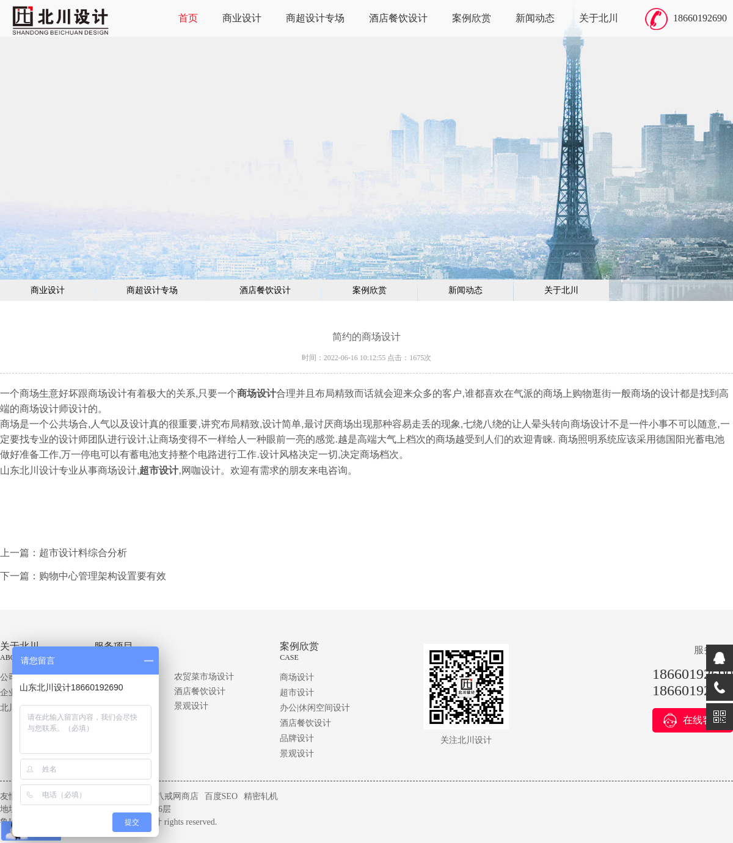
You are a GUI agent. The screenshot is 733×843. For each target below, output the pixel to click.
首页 (188, 18)
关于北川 (598, 18)
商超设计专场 (315, 18)
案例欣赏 (471, 18)
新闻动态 (535, 18)
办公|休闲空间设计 (315, 707)
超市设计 (297, 692)
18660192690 (700, 18)
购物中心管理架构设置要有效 (102, 576)
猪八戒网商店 (173, 796)
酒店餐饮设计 (398, 18)
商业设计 (241, 18)
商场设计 (297, 677)
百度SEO (221, 796)
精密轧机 (261, 796)
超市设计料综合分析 (83, 553)
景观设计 (191, 706)
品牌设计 (297, 738)
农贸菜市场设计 (204, 676)
